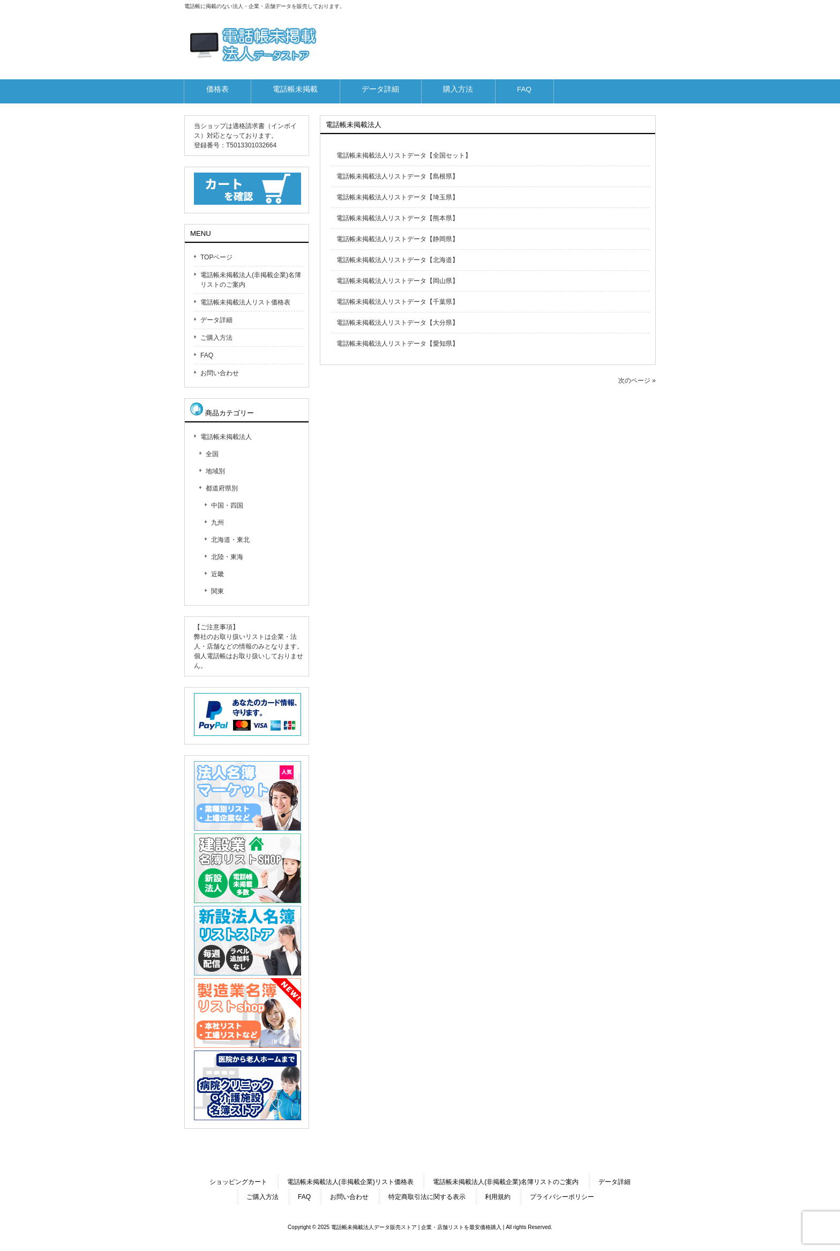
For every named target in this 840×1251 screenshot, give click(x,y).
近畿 (217, 574)
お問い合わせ (219, 373)
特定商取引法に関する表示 (427, 1197)
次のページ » (637, 380)
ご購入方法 (216, 337)
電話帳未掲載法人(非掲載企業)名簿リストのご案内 (250, 279)
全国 (212, 454)
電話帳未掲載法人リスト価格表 (245, 302)
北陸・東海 (227, 557)
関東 (217, 591)
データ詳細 (216, 320)
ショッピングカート (238, 1182)
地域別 (215, 471)
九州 (217, 522)
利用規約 (498, 1197)
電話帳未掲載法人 (226, 437)
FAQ (206, 355)
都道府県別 (222, 488)
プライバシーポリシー (562, 1197)
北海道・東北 (230, 539)
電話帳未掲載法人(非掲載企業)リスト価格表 (350, 1182)
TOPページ (216, 257)
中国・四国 (227, 505)
